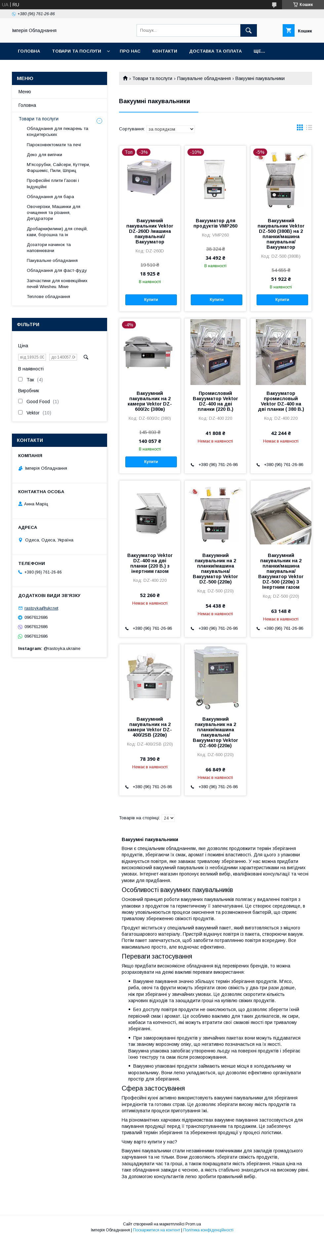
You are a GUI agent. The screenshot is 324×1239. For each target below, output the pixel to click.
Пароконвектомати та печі (54, 144)
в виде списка (309, 129)
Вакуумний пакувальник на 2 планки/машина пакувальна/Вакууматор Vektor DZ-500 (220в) (215, 568)
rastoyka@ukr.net (41, 608)
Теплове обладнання (48, 296)
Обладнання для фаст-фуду (57, 270)
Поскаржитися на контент (156, 1230)
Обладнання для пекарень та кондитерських (57, 131)
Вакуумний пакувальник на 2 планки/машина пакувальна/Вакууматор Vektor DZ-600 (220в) (215, 732)
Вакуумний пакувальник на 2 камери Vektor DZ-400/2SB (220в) (150, 727)
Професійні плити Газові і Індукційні (53, 183)
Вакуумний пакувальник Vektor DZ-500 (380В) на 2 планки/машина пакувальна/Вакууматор (281, 234)
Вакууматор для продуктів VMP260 (215, 223)
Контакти (164, 51)
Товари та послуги (76, 51)
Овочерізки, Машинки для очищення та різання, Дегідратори (53, 212)
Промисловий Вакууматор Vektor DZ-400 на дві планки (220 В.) (215, 401)
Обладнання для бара (50, 196)
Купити (151, 299)
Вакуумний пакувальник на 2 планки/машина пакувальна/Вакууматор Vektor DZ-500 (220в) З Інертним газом (281, 571)
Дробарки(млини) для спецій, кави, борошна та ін (57, 231)
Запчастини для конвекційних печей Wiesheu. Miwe (57, 283)
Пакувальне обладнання (204, 78)
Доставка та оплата (215, 51)
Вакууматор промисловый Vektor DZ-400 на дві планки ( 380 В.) (281, 401)
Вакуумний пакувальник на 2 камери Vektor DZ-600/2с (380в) (150, 401)
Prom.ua (193, 1224)
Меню (25, 91)
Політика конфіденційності (208, 1230)
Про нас (130, 51)
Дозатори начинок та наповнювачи (49, 247)
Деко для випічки (44, 154)
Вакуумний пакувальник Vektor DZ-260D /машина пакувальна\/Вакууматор (149, 231)
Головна (29, 51)
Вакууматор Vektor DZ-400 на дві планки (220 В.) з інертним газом (150, 563)
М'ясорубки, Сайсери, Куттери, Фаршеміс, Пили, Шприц (58, 167)
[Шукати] (248, 30)
